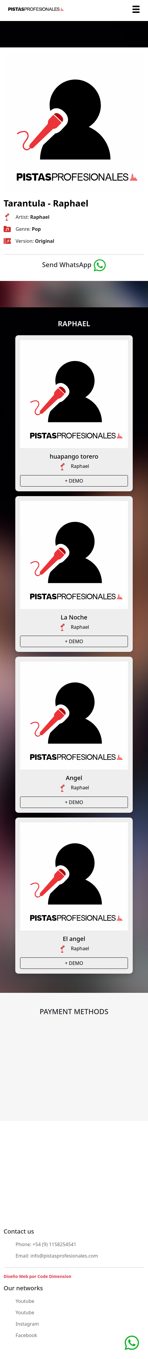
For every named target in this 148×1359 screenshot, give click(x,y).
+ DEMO (74, 481)
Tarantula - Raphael (46, 203)
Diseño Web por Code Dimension (37, 1276)
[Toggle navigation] (136, 9)
